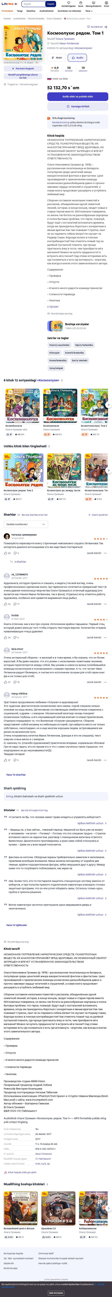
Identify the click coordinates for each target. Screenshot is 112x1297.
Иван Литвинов (43, 1153)
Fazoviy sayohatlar (59, 345)
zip (48, 1163)
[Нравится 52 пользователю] (7, 604)
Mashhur (31, 11)
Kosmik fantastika (74, 352)
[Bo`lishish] (106, 26)
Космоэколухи (51, 425)
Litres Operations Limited (56, 1279)
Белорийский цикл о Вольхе (19, 1228)
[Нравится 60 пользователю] (7, 553)
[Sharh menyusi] (105, 553)
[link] (51, 535)
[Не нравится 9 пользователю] (16, 760)
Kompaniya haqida (13, 1253)
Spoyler (54, 306)
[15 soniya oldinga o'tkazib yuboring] (103, 1293)
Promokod (7, 11)
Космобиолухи (14, 425)
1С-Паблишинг (43, 1158)
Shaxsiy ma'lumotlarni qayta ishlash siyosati (60, 1258)
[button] (55, 69)
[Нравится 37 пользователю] (7, 760)
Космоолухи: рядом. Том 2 (18, 490)
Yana (87, 11)
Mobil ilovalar (11, 1268)
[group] (56, 536)
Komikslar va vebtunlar (69, 11)
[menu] (26, 524)
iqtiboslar (83, 71)
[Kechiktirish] (36, 392)
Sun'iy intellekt (79, 360)
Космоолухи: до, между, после (63, 490)
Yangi (20, 11)
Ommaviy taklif (46, 1253)
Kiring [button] (9, 796)
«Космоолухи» (83, 48)
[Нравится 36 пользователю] (7, 637)
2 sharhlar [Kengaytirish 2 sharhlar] (20, 561)
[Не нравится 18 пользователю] (16, 682)
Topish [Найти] (50, 4)
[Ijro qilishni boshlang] (108, 1293)
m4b (37, 1163)
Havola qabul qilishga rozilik (52, 1263)
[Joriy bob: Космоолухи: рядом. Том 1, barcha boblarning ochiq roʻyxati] (93, 1293)
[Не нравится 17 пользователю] (16, 604)
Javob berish (94, 553)
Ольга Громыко (51, 429)
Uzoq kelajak (56, 368)
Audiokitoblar (47, 11)
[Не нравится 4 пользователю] (16, 553)
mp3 (43, 1163)
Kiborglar (54, 352)
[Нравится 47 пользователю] (7, 682)
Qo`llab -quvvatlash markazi (18, 1258)
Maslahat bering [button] (60, 122)
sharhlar (69, 71)
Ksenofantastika (57, 360)
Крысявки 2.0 (48, 1228)
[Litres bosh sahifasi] (9, 4)
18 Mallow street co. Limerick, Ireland (56, 1282)
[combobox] (33, 4)
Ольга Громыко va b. (17, 429)
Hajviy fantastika (84, 345)
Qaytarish (9, 1263)
